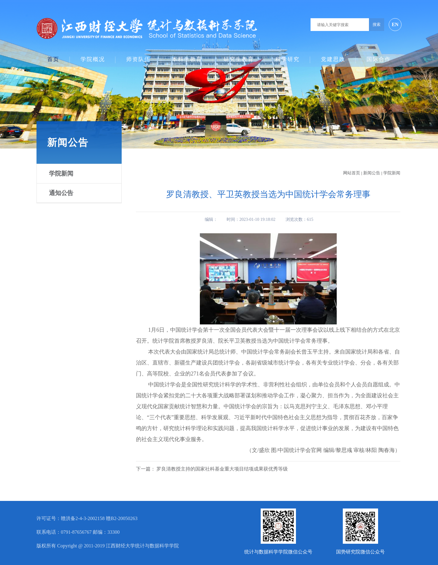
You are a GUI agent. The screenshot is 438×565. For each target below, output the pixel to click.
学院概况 (93, 56)
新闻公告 (372, 173)
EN (395, 24)
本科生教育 (187, 56)
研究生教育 (239, 56)
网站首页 (351, 173)
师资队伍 (138, 56)
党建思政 (333, 56)
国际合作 (379, 56)
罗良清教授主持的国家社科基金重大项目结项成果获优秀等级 (222, 468)
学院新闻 (61, 173)
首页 (53, 56)
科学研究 (287, 56)
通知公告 (61, 193)
